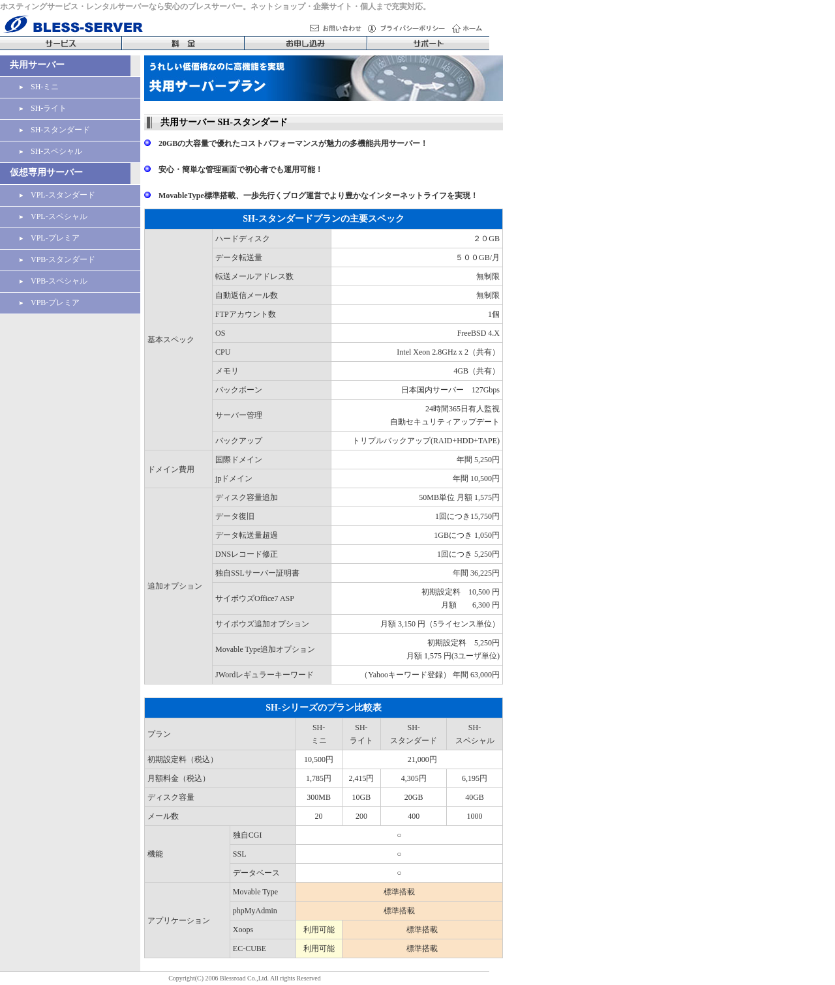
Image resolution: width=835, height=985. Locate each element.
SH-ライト (43, 108)
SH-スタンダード (55, 129)
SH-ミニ (39, 86)
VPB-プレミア (50, 302)
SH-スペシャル (51, 151)
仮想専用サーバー (46, 172)
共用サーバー (37, 65)
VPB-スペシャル (53, 281)
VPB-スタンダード (57, 259)
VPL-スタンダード (57, 194)
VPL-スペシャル (53, 216)
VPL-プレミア (50, 238)
